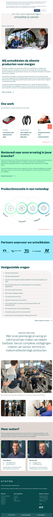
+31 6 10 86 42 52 (37, 464)
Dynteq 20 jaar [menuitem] (17, 500)
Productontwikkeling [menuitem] (5, 496)
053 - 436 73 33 (44, 499)
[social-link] (40, 507)
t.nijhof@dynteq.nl (11, 463)
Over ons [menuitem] (16, 496)
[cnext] (50, 408)
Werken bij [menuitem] (16, 497)
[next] (50, 126)
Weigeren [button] (43, 10)
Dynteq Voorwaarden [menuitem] (26, 515)
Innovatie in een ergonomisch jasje (8, 135)
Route (40, 503)
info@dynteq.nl (42, 500)
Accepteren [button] (37, 10)
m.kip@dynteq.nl (37, 463)
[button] (8, 92)
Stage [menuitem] (15, 499)
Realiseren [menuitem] (3, 502)
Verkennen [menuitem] (3, 497)
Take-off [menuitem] (3, 504)
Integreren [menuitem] (3, 500)
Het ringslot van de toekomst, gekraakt (26, 135)
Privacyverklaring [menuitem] (41, 515)
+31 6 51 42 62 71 (10, 464)
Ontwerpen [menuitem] (3, 499)
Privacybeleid (8, 4)
